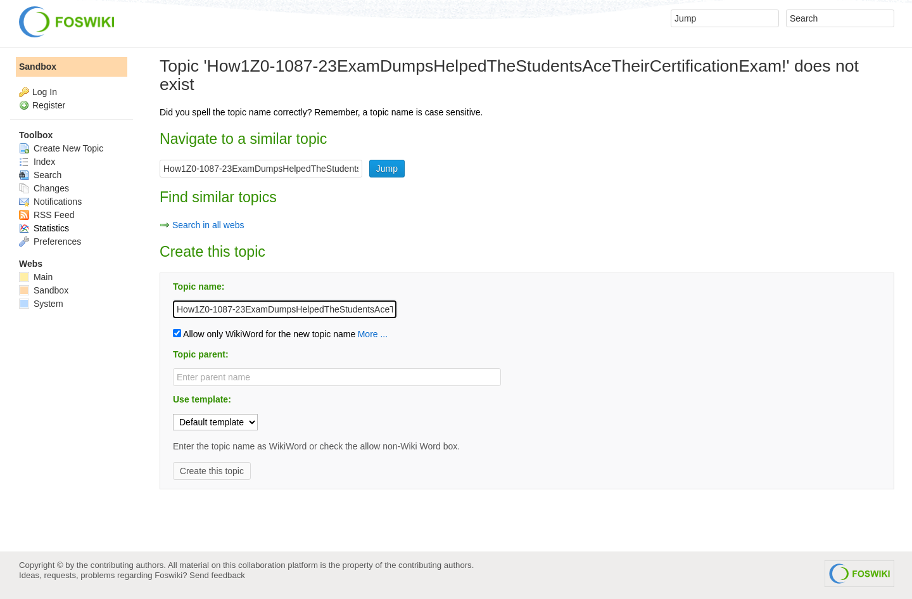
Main (36, 277)
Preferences (50, 241)
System (41, 304)
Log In (44, 92)
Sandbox (37, 66)
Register (48, 105)
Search (40, 175)
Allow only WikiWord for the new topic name (264, 334)
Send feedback (217, 575)
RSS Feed (46, 215)
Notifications (50, 201)
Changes (44, 188)
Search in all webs (208, 225)
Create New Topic (61, 148)
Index (37, 162)
